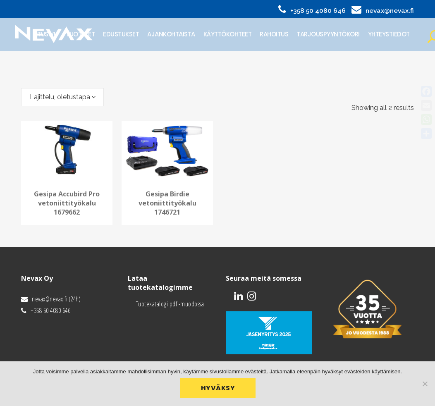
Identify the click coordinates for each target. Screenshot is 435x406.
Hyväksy (220, 390)
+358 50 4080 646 (318, 10)
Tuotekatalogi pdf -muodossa (170, 303)
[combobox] (62, 97)
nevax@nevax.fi (390, 10)
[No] (425, 384)
